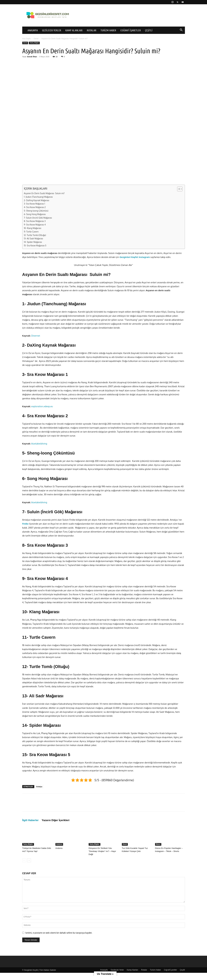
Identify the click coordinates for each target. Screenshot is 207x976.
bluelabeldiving (39, 443)
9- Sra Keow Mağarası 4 (35, 224)
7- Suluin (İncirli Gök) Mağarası (38, 217)
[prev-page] (24, 860)
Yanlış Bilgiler (34, 43)
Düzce (158, 844)
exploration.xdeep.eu (42, 406)
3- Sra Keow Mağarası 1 (34, 203)
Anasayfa (33, 30)
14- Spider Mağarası (33, 242)
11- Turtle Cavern (31, 231)
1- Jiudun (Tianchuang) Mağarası (38, 197)
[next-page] (29, 860)
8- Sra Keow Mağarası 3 (35, 221)
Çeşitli (148, 30)
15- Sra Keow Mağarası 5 (35, 245)
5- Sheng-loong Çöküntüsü (36, 210)
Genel (36, 39)
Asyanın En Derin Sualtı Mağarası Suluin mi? (44, 193)
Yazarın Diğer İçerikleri (55, 820)
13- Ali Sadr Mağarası (33, 238)
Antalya (39, 787)
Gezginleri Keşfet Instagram (135, 257)
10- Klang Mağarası (32, 228)
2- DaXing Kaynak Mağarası (36, 200)
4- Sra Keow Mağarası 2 (35, 207)
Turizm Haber (108, 30)
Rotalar (91, 30)
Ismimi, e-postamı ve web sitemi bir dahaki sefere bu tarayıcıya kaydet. (58, 932)
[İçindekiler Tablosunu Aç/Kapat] (178, 189)
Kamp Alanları (74, 30)
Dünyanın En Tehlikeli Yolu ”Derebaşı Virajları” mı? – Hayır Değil (102, 851)
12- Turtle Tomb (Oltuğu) (35, 235)
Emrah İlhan (32, 57)
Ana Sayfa (26, 39)
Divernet (35, 335)
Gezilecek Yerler (51, 30)
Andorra (59, 844)
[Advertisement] (103, 90)
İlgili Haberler (30, 820)
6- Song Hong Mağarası (35, 214)
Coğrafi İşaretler (130, 30)
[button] (181, 30)
